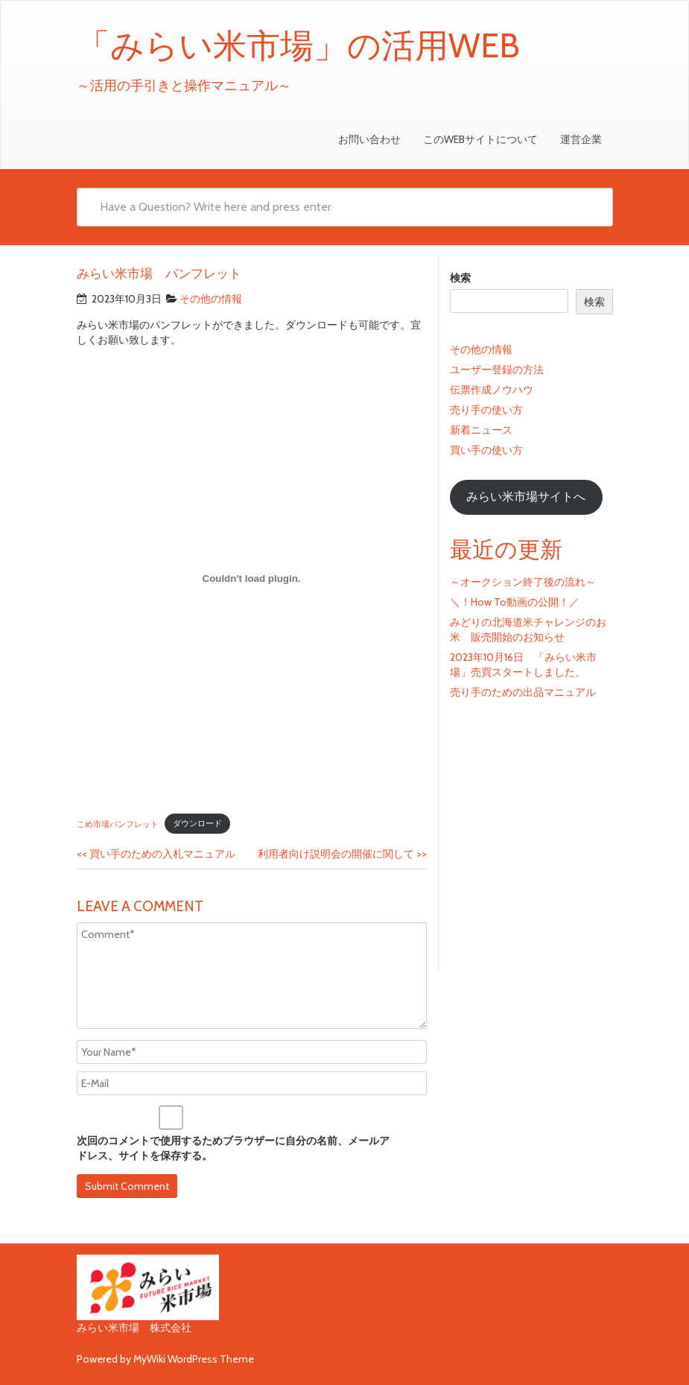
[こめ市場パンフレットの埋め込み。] (252, 578)
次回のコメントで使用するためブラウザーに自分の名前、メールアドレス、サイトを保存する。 (233, 1148)
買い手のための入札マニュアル (156, 854)
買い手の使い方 (486, 450)
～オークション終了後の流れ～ (523, 582)
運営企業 (581, 139)
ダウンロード (197, 823)
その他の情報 (211, 298)
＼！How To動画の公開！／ (515, 602)
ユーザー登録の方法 (497, 369)
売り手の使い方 (486, 409)
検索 (460, 278)
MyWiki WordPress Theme (193, 1359)
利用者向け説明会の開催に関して (342, 854)
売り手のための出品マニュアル (523, 692)
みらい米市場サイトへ (525, 496)
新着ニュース (481, 430)
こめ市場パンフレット (118, 823)
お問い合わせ (369, 139)
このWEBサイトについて (480, 139)
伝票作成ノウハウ (491, 389)
